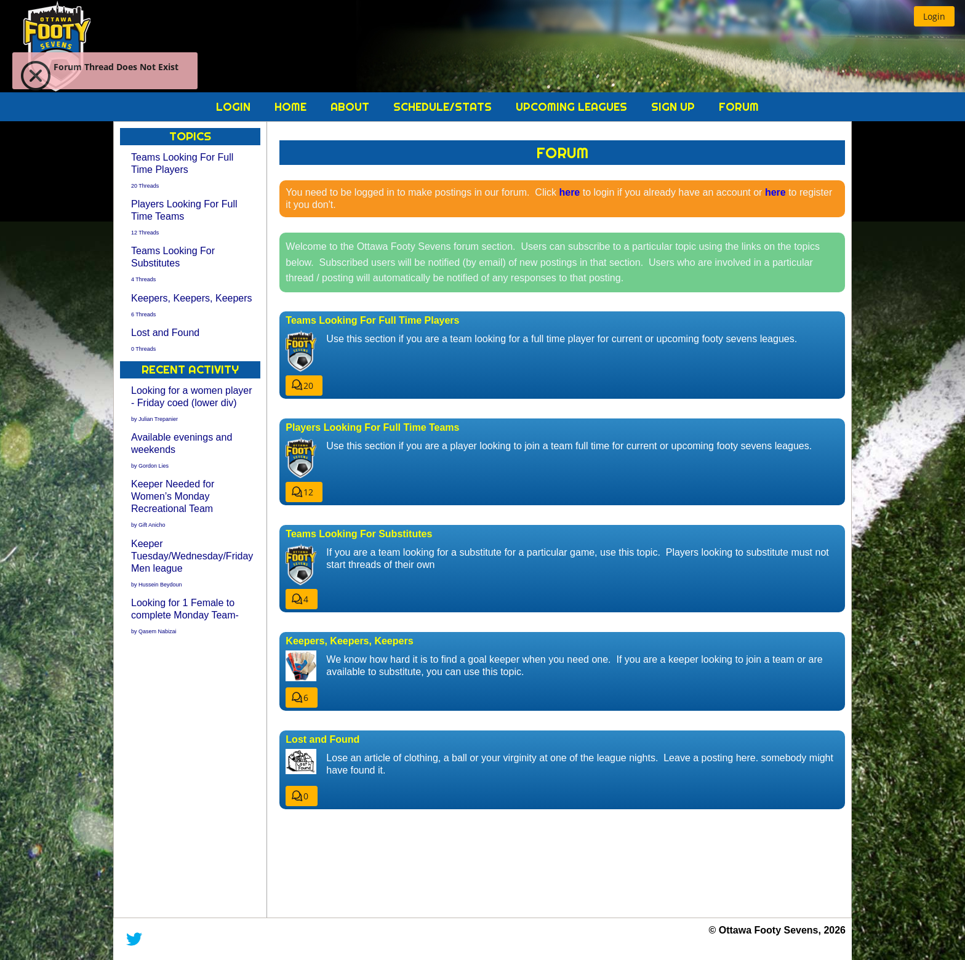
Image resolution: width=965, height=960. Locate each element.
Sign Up (674, 107)
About (351, 107)
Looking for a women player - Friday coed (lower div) (191, 402)
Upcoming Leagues (573, 107)
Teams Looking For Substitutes (173, 263)
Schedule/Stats (444, 107)
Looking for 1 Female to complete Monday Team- (185, 615)
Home (292, 107)
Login (235, 107)
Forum (739, 107)
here (569, 192)
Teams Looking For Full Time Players (182, 169)
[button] (934, 16)
